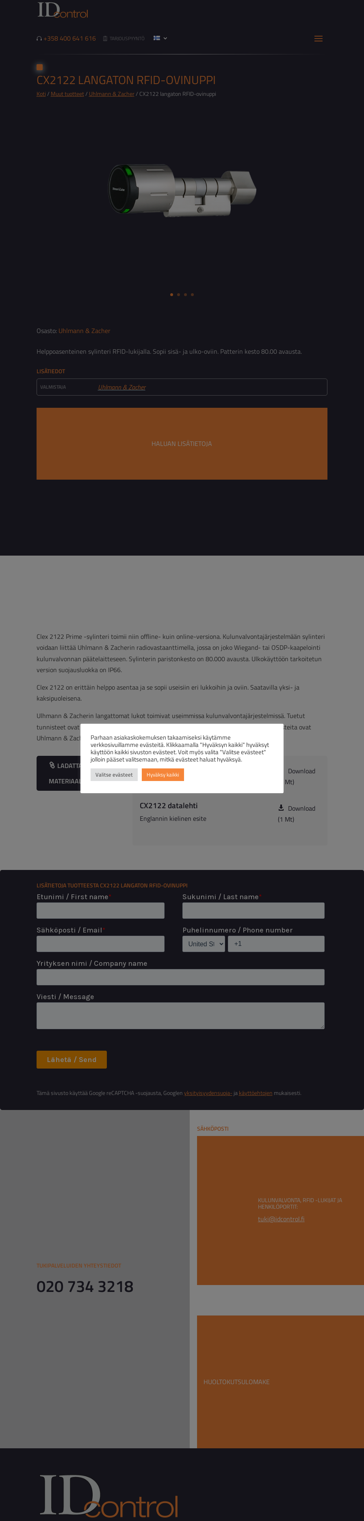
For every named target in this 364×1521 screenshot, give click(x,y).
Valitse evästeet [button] (114, 774)
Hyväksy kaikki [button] (163, 774)
